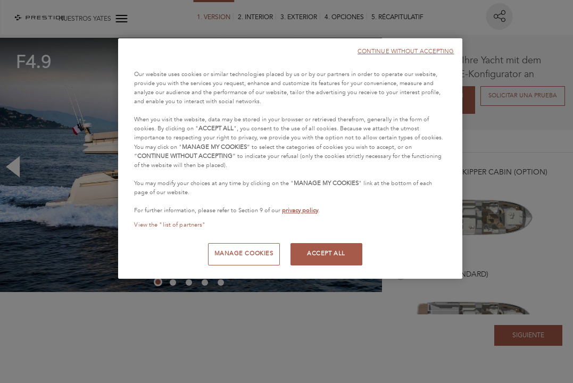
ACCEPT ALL (326, 253)
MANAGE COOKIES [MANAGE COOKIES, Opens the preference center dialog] (243, 253)
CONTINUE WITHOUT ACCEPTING (406, 51)
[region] (290, 158)
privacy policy (300, 210)
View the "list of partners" (169, 225)
